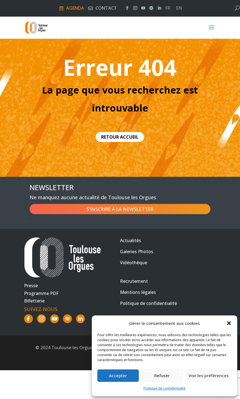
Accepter (118, 375)
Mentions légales (138, 292)
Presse (31, 286)
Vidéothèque (133, 263)
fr (167, 8)
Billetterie (34, 301)
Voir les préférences (209, 375)
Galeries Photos (136, 251)
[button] (229, 323)
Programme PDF (41, 293)
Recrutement (134, 281)
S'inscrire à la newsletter (120, 209)
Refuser (162, 375)
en (179, 8)
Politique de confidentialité (165, 388)
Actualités (130, 240)
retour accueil (120, 137)
